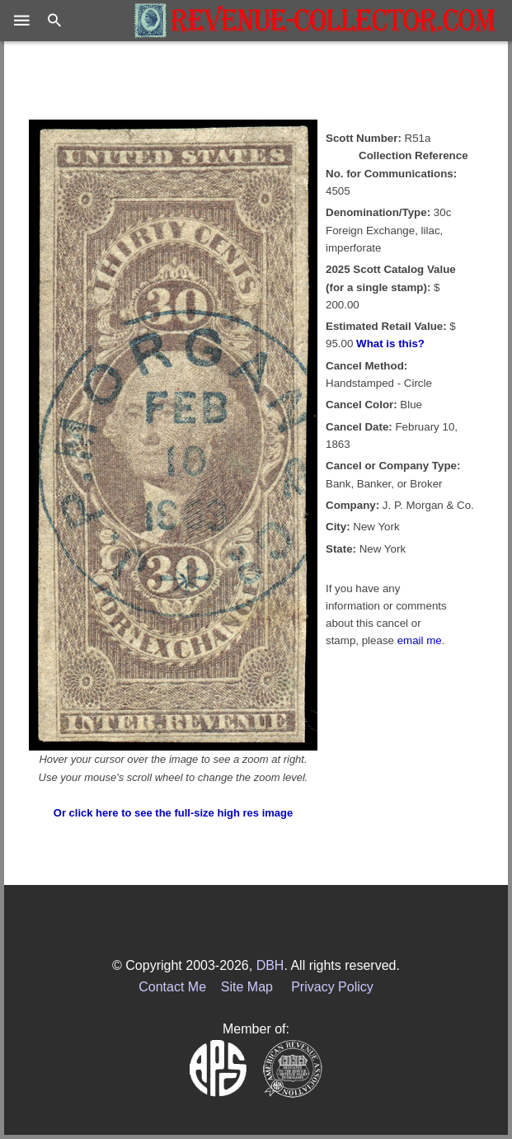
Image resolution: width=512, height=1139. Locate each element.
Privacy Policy (332, 987)
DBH (270, 965)
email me (419, 640)
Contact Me (172, 987)
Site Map (247, 987)
